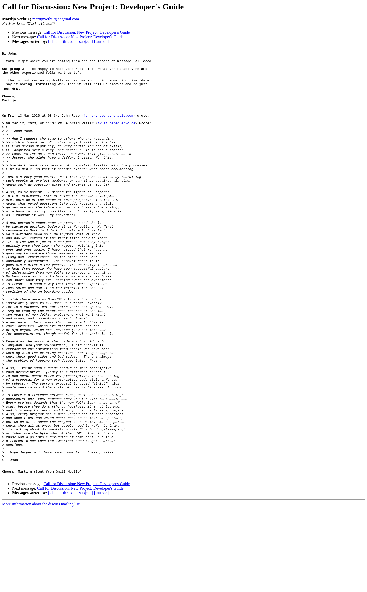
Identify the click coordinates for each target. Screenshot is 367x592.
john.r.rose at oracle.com (108, 127)
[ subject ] (85, 41)
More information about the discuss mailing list (41, 587)
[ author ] (101, 41)
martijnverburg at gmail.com (55, 19)
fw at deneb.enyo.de (116, 136)
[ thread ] (68, 41)
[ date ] (54, 41)
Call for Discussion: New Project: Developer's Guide (87, 32)
